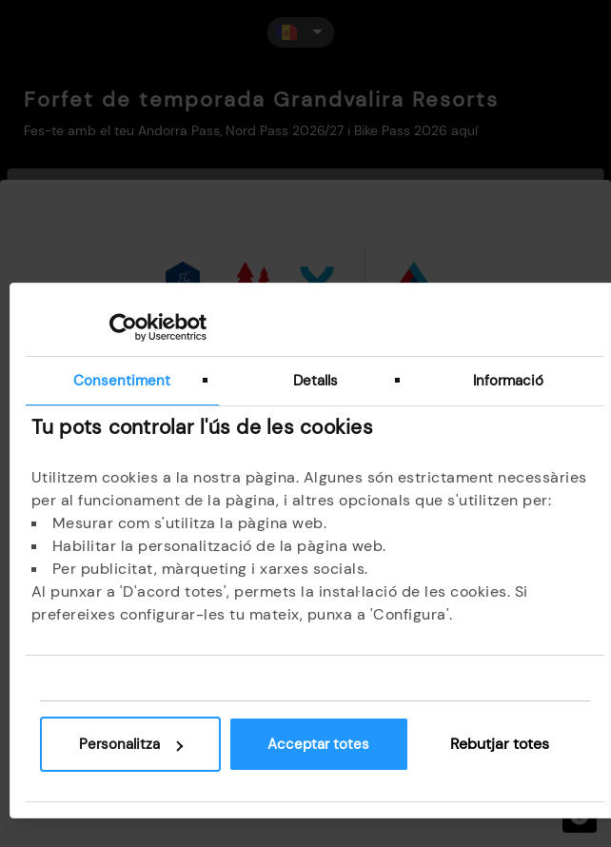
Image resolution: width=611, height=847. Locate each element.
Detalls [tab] (315, 380)
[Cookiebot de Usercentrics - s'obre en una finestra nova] (123, 327)
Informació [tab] (508, 380)
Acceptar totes (318, 744)
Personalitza (131, 744)
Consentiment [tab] (121, 380)
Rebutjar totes (499, 744)
